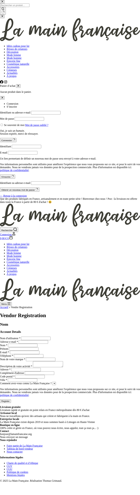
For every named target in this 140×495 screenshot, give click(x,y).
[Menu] (6, 304)
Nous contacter (15, 452)
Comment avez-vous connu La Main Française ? (26, 384)
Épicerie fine (13, 259)
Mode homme (14, 256)
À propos (11, 274)
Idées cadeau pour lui (18, 244)
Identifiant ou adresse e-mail (15, 112)
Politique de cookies (17, 473)
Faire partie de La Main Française (25, 446)
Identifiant (5, 146)
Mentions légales (16, 476)
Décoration (12, 250)
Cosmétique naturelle (18, 262)
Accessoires (13, 265)
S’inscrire (12, 106)
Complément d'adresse (12, 374)
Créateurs (12, 268)
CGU (9, 470)
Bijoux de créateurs (17, 247)
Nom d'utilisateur (10, 338)
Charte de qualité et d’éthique (22, 464)
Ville (3, 381)
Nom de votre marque (12, 359)
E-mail (3, 152)
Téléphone (6, 355)
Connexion (12, 103)
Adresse (5, 370)
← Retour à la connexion (13, 195)
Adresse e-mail (9, 341)
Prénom (4, 348)
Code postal (7, 377)
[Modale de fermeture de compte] (2, 98)
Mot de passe (7, 118)
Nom (3, 345)
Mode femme (14, 253)
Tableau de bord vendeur (20, 449)
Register (5, 402)
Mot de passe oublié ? (36, 125)
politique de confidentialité (14, 170)
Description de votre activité (16, 367)
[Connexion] (7, 234)
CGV (9, 467)
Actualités (12, 271)
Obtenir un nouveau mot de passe (19, 189)
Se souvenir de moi (14, 125)
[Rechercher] (9, 229)
